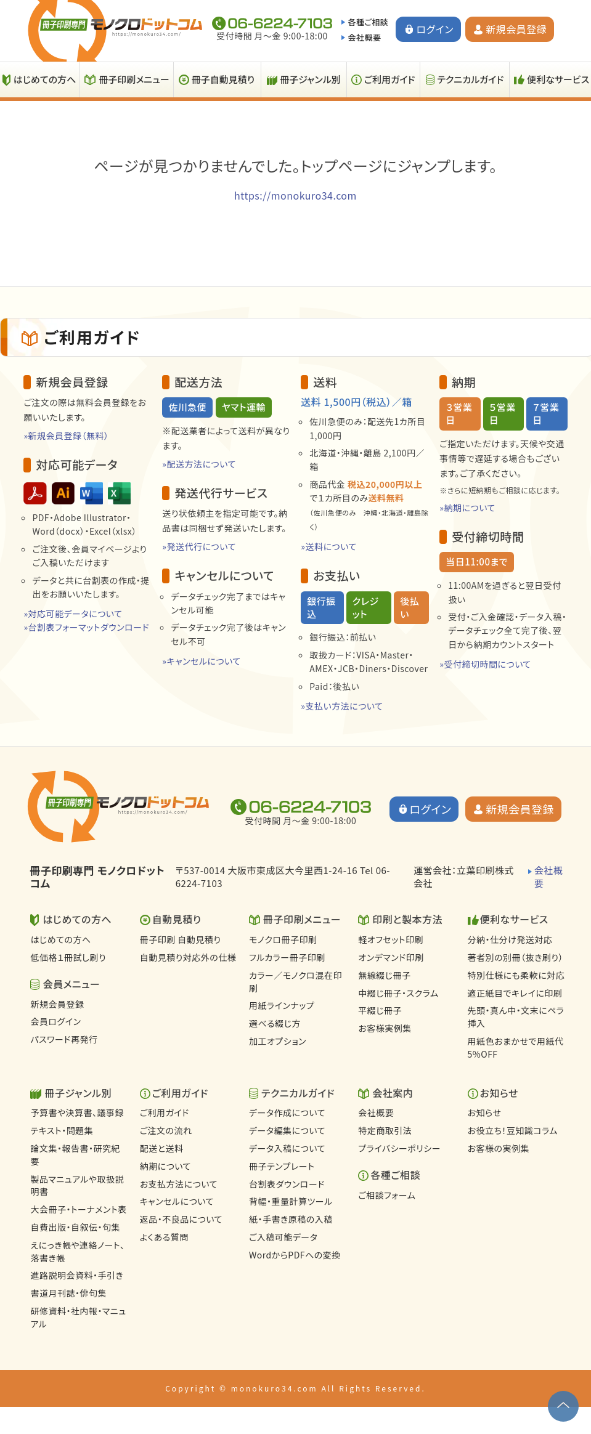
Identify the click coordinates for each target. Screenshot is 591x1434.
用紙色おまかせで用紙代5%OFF (516, 1047)
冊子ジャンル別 (310, 79)
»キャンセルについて (201, 661)
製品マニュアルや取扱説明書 (77, 1185)
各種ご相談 (368, 22)
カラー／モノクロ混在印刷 (295, 981)
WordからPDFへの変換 (295, 1255)
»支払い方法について (342, 706)
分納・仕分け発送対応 (510, 939)
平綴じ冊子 (380, 1010)
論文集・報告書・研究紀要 (75, 1154)
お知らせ (485, 1112)
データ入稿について (287, 1148)
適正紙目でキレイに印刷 (515, 993)
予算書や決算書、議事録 (77, 1112)
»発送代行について (199, 546)
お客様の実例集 (498, 1148)
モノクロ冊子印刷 (283, 939)
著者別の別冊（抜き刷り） (515, 957)
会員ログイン (55, 1021)
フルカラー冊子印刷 (287, 957)
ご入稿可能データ (283, 1237)
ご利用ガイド (389, 79)
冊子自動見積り (223, 79)
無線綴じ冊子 (384, 975)
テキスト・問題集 (61, 1130)
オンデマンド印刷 (390, 957)
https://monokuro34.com (295, 195)
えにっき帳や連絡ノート (77, 1251)
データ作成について (287, 1112)
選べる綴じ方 (275, 1023)
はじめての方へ (60, 939)
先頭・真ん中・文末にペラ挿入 (516, 1016)
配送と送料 (162, 1148)
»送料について (329, 546)
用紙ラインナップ (281, 1005)
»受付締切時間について (485, 664)
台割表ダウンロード (287, 1184)
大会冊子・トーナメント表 (78, 1209)
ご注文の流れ (166, 1130)
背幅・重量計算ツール (291, 1201)
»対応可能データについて (72, 613)
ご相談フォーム (386, 1195)
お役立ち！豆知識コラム (513, 1130)
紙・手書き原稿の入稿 (291, 1219)
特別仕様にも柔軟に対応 (516, 975)
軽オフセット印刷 (390, 939)
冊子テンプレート (282, 1166)
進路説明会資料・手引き (76, 1275)
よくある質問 (164, 1237)
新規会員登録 (516, 29)
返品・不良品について (181, 1219)
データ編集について (287, 1130)
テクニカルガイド (470, 79)
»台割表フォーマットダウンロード (86, 627)
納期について (165, 1166)
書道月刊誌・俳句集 (68, 1293)
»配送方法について (199, 464)
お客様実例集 (384, 1028)
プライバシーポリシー (399, 1148)
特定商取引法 (385, 1130)
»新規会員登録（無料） (65, 435)
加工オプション (277, 1041)
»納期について (467, 507)
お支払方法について (179, 1184)
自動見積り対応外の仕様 (188, 957)
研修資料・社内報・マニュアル (78, 1317)
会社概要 (364, 37)
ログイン (434, 29)
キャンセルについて (177, 1201)
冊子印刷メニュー (134, 79)
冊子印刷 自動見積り (180, 939)
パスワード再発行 (63, 1039)
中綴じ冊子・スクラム (398, 993)
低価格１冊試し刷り (68, 957)
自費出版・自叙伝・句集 (75, 1227)
